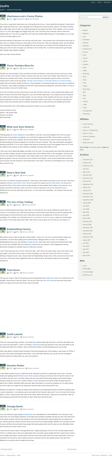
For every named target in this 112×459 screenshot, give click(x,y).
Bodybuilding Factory (19, 229)
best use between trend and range (41, 217)
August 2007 (87, 240)
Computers (86, 39)
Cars (84, 36)
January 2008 (87, 224)
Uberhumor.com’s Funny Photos (25, 16)
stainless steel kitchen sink (54, 183)
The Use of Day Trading (20, 202)
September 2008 (88, 200)
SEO (84, 92)
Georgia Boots (15, 406)
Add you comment (33, 19)
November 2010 (88, 197)
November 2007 (88, 231)
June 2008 (86, 209)
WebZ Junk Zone (88, 142)
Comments (88, 272)
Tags (84, 95)
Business (18, 205)
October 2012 (87, 163)
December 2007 (88, 227)
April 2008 (86, 215)
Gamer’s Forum (88, 133)
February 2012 (87, 175)
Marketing (86, 74)
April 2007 (86, 252)
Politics (85, 86)
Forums (85, 58)
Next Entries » (72, 449)
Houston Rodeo (15, 365)
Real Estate (86, 89)
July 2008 (86, 206)
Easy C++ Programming (90, 130)
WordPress (104, 455)
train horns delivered (50, 280)
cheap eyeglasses (19, 135)
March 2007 (86, 255)
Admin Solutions (88, 124)
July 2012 (86, 169)
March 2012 (86, 172)
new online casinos (95, 147)
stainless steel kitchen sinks (16, 183)
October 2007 (87, 234)
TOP (110, 455)
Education (86, 46)
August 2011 (87, 187)
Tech (84, 98)
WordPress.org (87, 275)
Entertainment (20, 19)
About (99, 2)
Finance (85, 52)
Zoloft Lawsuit (15, 334)
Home (93, 2)
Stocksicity (86, 139)
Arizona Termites (65, 81)
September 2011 (88, 184)
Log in (85, 266)
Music (84, 77)
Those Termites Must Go (20, 65)
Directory (85, 43)
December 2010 (88, 194)
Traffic (85, 104)
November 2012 (88, 159)
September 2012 (88, 166)
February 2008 (87, 221)
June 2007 (86, 246)
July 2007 (86, 243)
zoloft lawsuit (37, 345)
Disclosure (107, 2)
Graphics (85, 64)
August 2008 (87, 203)
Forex (84, 55)
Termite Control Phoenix (35, 81)
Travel (85, 107)
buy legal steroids (32, 242)
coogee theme (11, 455)
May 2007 (86, 249)
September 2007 (88, 237)
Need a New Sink (16, 172)
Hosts (84, 67)
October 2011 (87, 181)
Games (85, 61)
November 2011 (88, 178)
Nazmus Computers (89, 136)
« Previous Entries (6, 449)
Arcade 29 (86, 127)
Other (17, 68)
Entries (86, 269)
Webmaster (86, 114)
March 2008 (86, 218)
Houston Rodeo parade (30, 376)
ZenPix (4, 6)
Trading (85, 101)
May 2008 (86, 212)
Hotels (85, 70)
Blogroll (85, 30)
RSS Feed (95, 455)
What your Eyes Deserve (20, 127)
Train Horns (13, 270)
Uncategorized (87, 111)
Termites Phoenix (52, 81)
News (84, 80)
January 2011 (87, 190)
